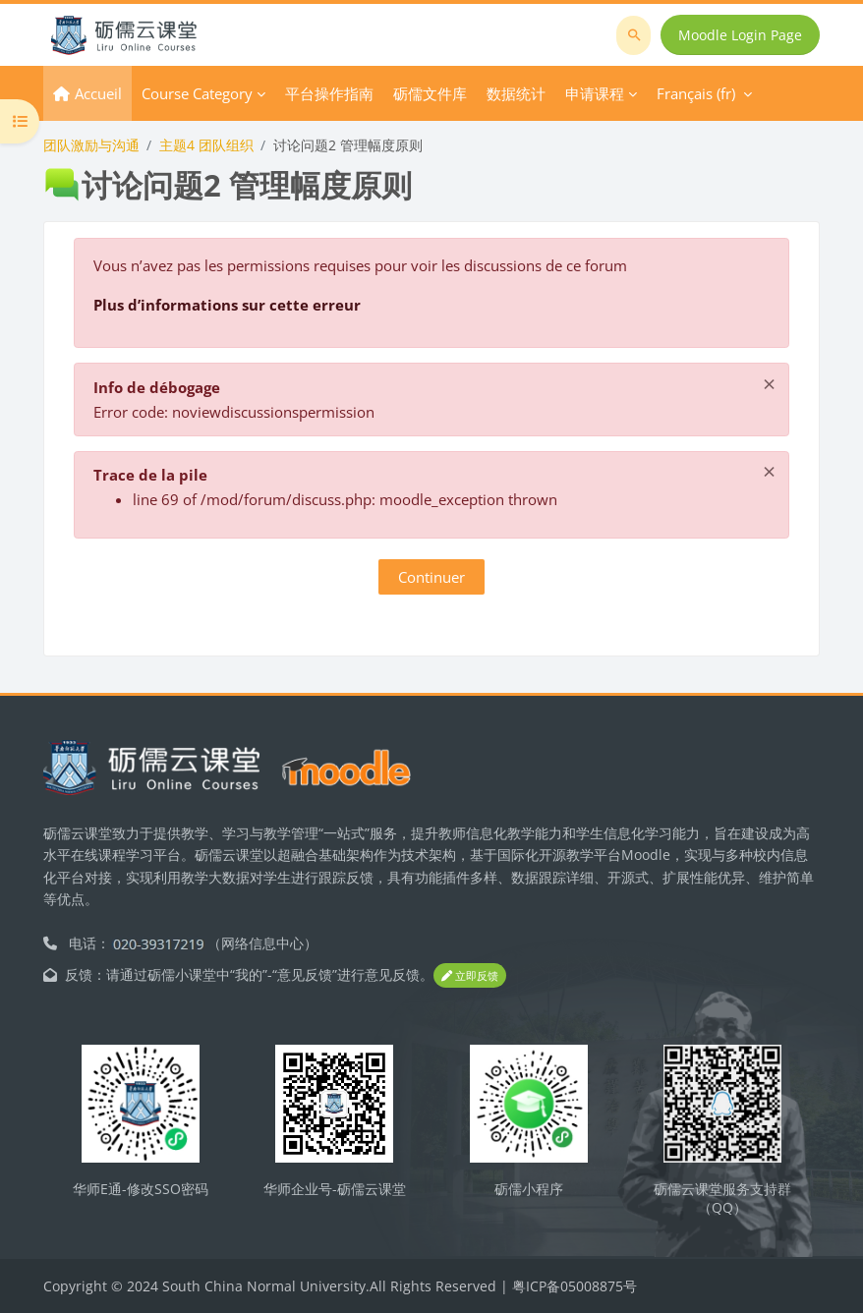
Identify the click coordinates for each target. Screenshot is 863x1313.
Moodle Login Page (740, 35)
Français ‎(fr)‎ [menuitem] (696, 93)
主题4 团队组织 (206, 145)
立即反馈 (469, 975)
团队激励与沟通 (91, 145)
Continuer (431, 577)
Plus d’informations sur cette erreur (227, 304)
